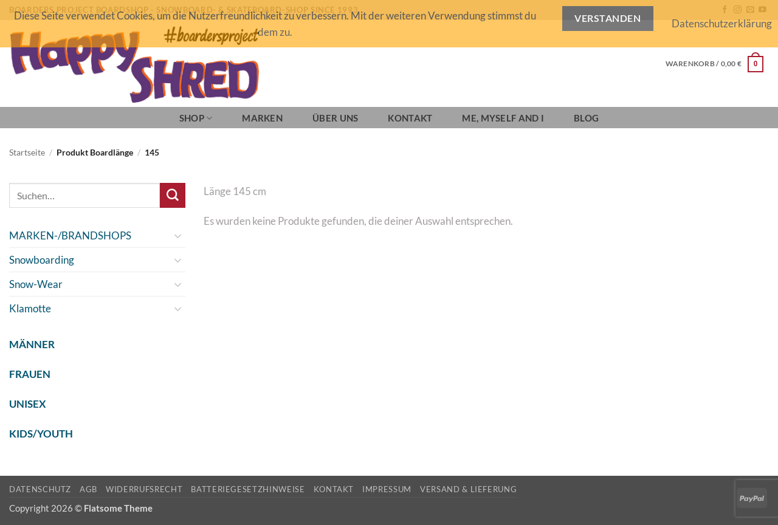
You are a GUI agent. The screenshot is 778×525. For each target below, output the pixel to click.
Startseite (27, 152)
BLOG (586, 117)
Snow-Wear (36, 284)
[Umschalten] (178, 236)
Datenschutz (40, 489)
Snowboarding (41, 259)
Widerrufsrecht (144, 489)
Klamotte (30, 308)
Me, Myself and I (503, 117)
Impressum (386, 489)
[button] (714, 64)
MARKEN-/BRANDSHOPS (70, 235)
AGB (88, 489)
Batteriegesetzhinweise (248, 489)
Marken (262, 117)
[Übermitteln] (172, 195)
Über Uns (335, 117)
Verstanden (607, 18)
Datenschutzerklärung (722, 23)
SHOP (196, 118)
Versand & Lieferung (468, 489)
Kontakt (410, 117)
